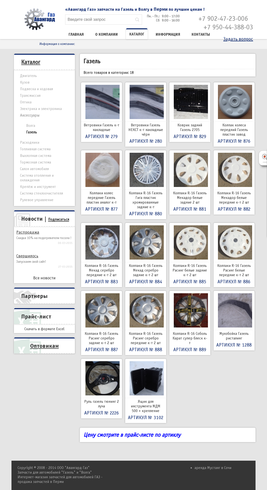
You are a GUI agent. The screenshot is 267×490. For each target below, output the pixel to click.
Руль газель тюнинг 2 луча (101, 388)
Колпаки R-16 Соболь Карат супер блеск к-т (189, 323)
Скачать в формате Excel (44, 329)
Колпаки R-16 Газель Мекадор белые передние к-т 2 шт (234, 182)
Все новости (44, 278)
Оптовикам (44, 345)
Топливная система (35, 149)
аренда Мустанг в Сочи (213, 468)
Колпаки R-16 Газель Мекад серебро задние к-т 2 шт (145, 255)
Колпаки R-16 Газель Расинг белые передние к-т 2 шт (234, 255)
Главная (76, 34)
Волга (30, 125)
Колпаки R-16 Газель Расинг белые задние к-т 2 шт (189, 255)
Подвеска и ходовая (36, 89)
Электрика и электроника (41, 109)
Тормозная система (35, 162)
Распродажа (27, 232)
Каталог (136, 34)
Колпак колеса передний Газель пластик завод (234, 114)
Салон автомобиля (34, 169)
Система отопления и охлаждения (37, 177)
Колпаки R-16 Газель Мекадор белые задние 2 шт (189, 182)
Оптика (25, 102)
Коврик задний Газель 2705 (189, 112)
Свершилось (27, 256)
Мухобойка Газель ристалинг (234, 320)
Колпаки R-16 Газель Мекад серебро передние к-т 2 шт (101, 255)
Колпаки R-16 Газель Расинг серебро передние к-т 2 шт (145, 323)
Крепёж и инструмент (38, 187)
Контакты (201, 34)
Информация (168, 34)
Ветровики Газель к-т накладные (101, 112)
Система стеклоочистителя (41, 193)
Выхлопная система (35, 155)
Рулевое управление (36, 200)
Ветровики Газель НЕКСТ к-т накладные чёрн (145, 114)
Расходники (29, 142)
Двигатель (28, 76)
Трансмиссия (30, 95)
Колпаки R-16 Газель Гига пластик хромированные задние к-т (145, 185)
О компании (106, 34)
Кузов (25, 82)
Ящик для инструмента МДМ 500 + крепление (145, 391)
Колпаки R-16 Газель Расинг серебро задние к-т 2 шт (101, 323)
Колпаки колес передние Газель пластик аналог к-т (101, 182)
